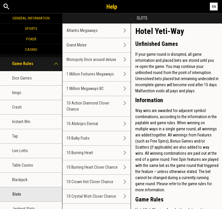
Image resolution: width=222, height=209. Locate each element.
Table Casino (22, 165)
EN (214, 6)
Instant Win (21, 121)
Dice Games (22, 78)
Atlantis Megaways (98, 31)
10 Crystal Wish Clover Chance (98, 196)
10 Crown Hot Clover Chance (98, 182)
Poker (31, 39)
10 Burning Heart (98, 153)
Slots (16, 194)
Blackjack (19, 179)
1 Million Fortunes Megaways (98, 74)
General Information (31, 18)
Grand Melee (98, 45)
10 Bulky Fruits (98, 138)
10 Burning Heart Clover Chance (98, 167)
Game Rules (37, 64)
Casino (31, 49)
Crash (17, 107)
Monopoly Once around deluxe (98, 60)
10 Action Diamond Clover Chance (98, 106)
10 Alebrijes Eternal (98, 124)
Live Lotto (20, 150)
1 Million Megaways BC (98, 89)
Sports (31, 28)
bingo (16, 92)
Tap (15, 136)
